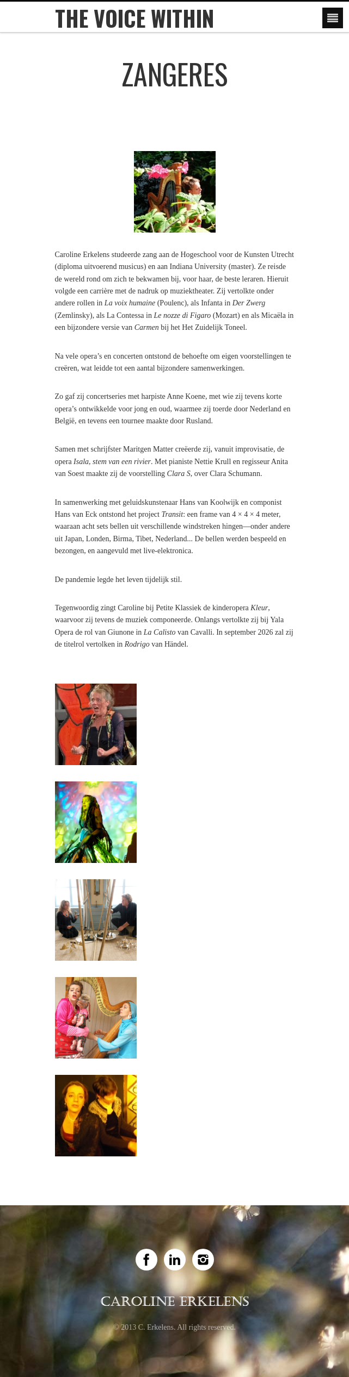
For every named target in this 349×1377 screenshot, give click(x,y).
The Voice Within (134, 18)
